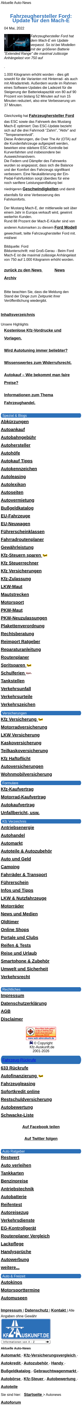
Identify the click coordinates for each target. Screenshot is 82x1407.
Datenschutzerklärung (24, 1003)
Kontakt (59, 1310)
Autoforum (11, 1402)
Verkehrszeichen (18, 704)
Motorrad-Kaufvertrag (23, 796)
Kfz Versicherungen (21, 570)
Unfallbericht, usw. (20, 812)
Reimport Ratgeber (20, 641)
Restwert (10, 1157)
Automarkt (12, 843)
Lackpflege (12, 1243)
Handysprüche (16, 1251)
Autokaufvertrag (18, 804)
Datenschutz (37, 1310)
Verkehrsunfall (16, 688)
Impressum (12, 995)
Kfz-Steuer (34, 1379)
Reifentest (11, 1204)
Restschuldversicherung (26, 1099)
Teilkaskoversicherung (24, 750)
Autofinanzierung (22, 1075)
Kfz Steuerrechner (19, 563)
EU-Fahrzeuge (15, 515)
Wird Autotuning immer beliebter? (36, 350)
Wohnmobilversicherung (26, 774)
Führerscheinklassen (23, 531)
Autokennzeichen (19, 468)
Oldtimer (10, 921)
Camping (10, 866)
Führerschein (15, 882)
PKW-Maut (12, 610)
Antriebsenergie (17, 827)
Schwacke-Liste (17, 1115)
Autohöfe (10, 453)
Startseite (33, 1394)
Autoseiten (12, 492)
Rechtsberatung (17, 633)
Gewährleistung (17, 547)
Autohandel (13, 835)
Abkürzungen (15, 421)
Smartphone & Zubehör (25, 961)
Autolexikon (13, 484)
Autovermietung (17, 500)
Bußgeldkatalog (17, 508)
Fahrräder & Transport (24, 874)
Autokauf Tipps (17, 460)
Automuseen (14, 1297)
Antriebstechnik (17, 1188)
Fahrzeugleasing (18, 1083)
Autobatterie (14, 1196)
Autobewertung (17, 1107)
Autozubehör (36, 1363)
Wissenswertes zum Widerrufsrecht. (38, 362)
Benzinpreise (14, 1181)
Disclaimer (12, 1019)
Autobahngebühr (18, 437)
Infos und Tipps (17, 890)
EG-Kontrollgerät (18, 1228)
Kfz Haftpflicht (16, 758)
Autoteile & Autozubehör (26, 851)
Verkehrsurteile (17, 696)
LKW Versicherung (20, 735)
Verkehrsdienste (18, 1220)
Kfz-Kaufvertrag (17, 789)
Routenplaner (15, 657)
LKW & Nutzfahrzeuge (24, 898)
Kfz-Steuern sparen (24, 555)
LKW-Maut (11, 586)
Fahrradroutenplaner (22, 539)
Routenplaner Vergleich (25, 1236)
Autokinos (11, 1282)
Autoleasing (13, 476)
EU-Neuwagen (15, 523)
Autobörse (11, 1379)
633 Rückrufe (14, 1068)
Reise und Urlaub (19, 953)
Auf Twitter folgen (41, 1138)
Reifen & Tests (16, 945)
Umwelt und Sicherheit (24, 968)
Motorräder (12, 906)
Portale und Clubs (19, 937)
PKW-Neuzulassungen (24, 618)
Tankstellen (13, 680)
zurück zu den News (23, 270)
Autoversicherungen (22, 766)
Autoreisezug (15, 1212)
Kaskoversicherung (21, 742)
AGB (5, 1011)
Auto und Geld (16, 858)
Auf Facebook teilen (41, 1127)
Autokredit (11, 1363)
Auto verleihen (16, 1165)
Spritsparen (17, 665)
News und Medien (19, 913)
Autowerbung (15, 1259)
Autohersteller (16, 445)
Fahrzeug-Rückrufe (19, 1060)
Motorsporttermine (20, 1290)
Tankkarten (12, 1173)
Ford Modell (65, 227)
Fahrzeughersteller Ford (51, 115)
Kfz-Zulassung (16, 578)
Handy (57, 1363)
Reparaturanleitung (21, 649)
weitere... (10, 1267)
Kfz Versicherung (22, 719)
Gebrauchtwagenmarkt (55, 1371)
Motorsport (12, 602)
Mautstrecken (15, 594)
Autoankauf (13, 429)
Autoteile (9, 1387)
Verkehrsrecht (15, 976)
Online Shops (15, 929)
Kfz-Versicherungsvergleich (50, 1355)
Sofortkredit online (20, 1091)
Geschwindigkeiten (40, 189)
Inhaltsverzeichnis (18, 314)
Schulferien (16, 673)
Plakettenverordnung (23, 625)
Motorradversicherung (24, 727)
